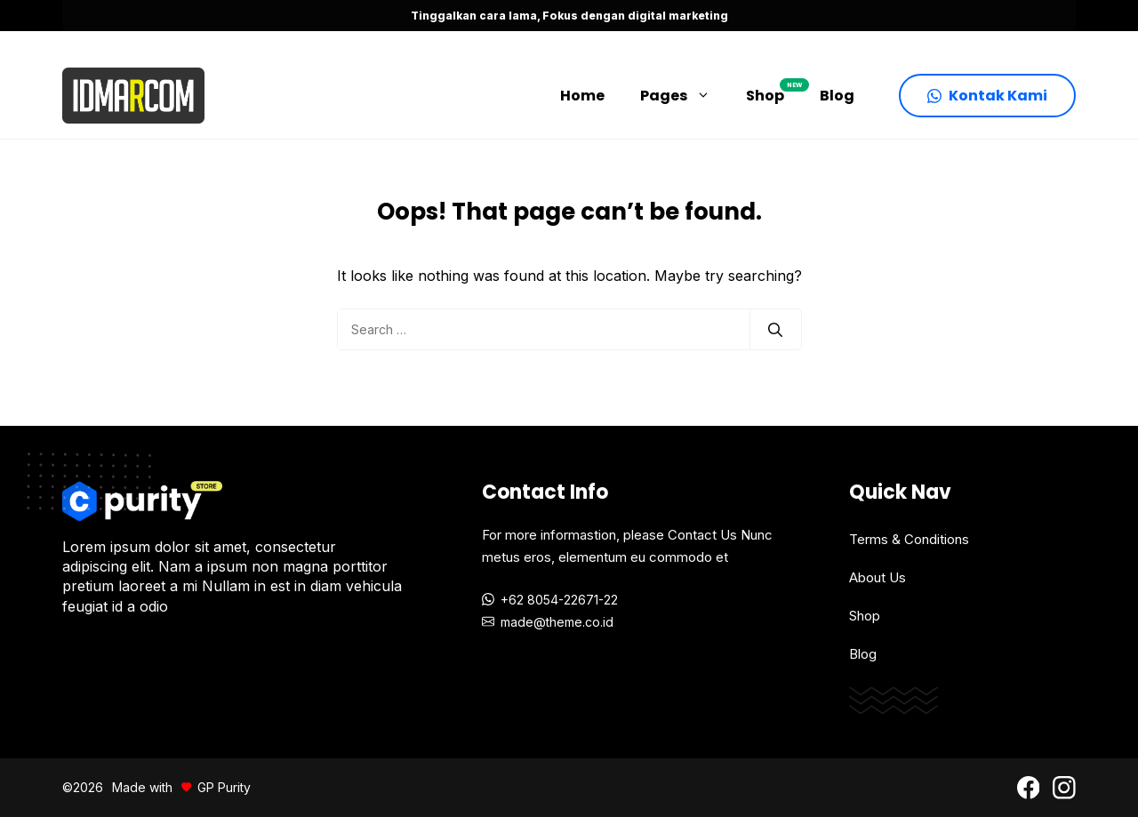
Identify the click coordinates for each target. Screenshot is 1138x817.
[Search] (775, 329)
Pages (684, 96)
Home (582, 95)
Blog (837, 95)
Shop (774, 92)
